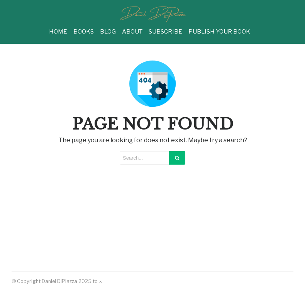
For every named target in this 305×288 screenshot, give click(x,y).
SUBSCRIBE (165, 31)
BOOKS (83, 31)
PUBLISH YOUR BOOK (219, 31)
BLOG (108, 31)
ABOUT (132, 31)
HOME (58, 31)
